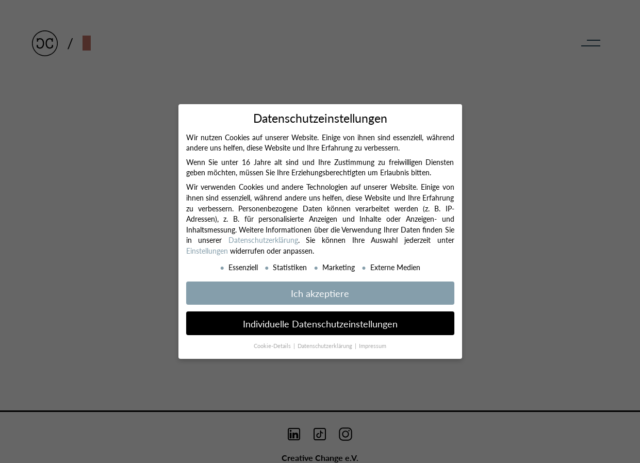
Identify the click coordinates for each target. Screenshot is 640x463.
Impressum (372, 346)
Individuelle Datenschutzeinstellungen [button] (320, 323)
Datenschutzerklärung (263, 240)
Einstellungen (207, 250)
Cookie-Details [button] (273, 346)
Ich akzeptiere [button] (320, 293)
